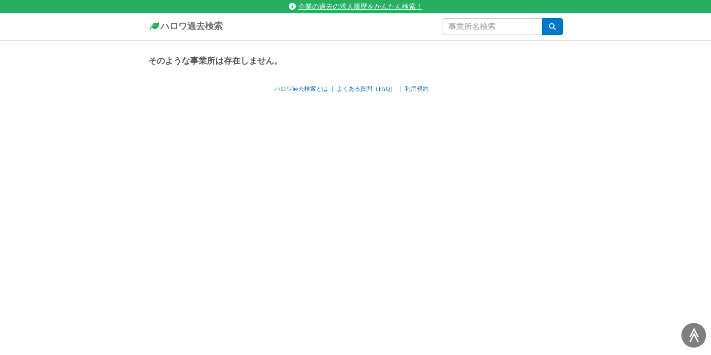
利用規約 (417, 88)
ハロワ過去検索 (185, 26)
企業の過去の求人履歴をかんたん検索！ (356, 6)
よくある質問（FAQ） (366, 88)
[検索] (552, 26)
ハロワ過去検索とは (301, 88)
